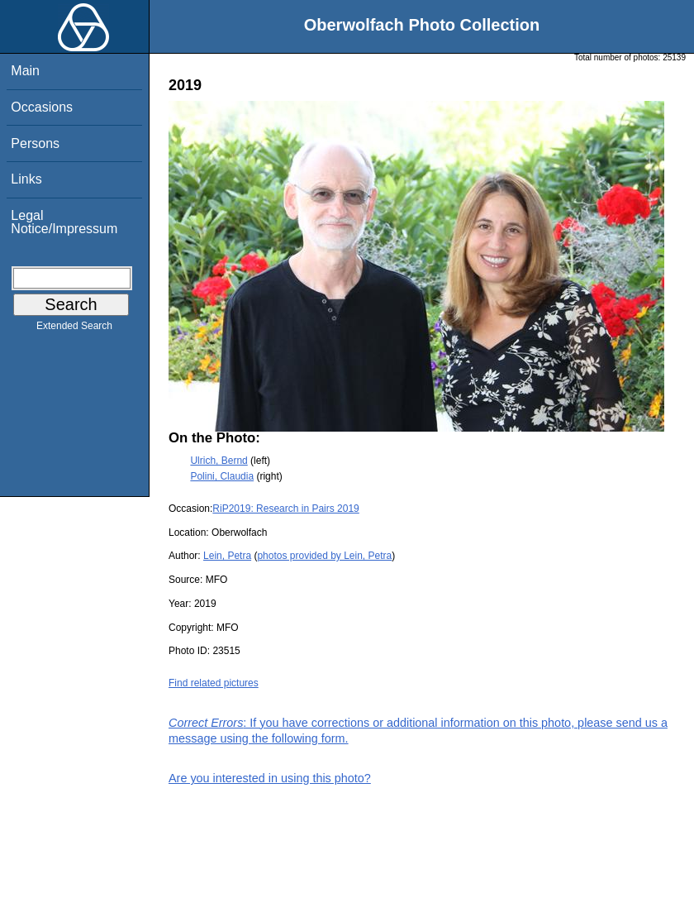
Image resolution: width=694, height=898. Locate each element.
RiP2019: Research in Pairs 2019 (285, 508)
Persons (35, 143)
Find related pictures (214, 683)
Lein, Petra (227, 555)
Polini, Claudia (222, 476)
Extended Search (74, 329)
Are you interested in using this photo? (270, 778)
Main (25, 71)
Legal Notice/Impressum (64, 222)
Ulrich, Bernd (218, 460)
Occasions (42, 107)
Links (26, 179)
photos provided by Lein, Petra (324, 555)
